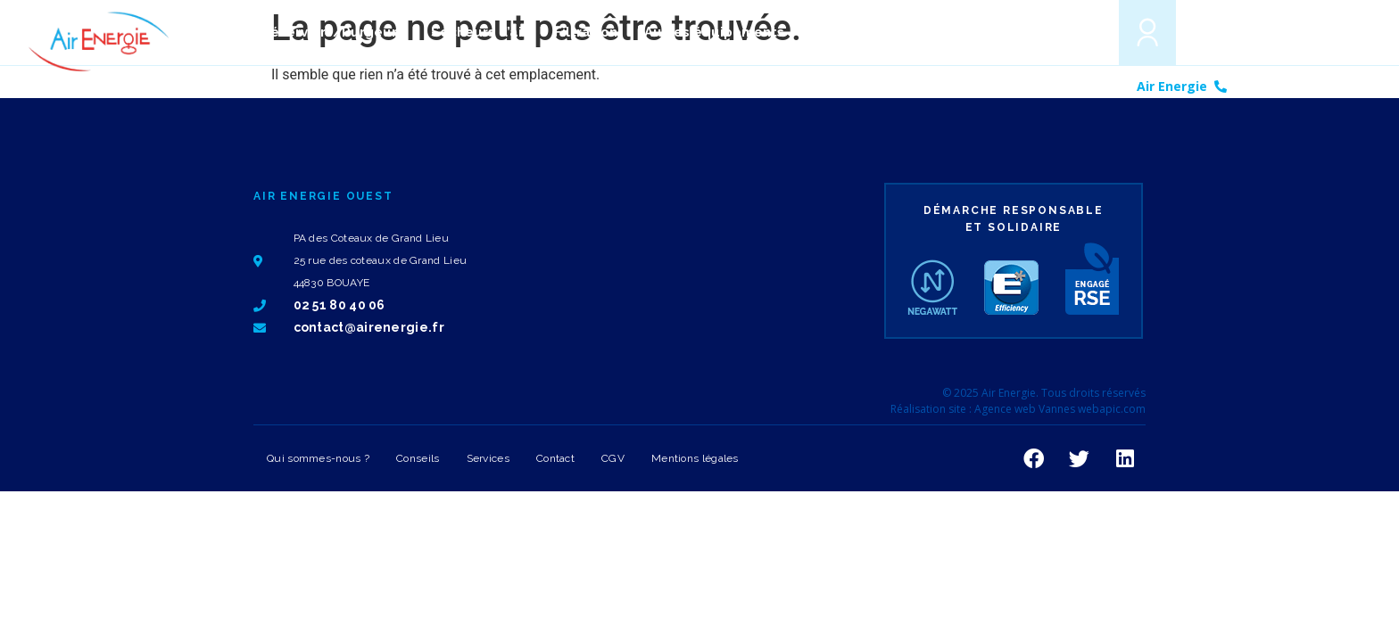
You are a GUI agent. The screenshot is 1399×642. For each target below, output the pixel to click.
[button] (1080, 32)
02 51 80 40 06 (1280, 86)
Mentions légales (695, 458)
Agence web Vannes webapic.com (1060, 408)
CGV (613, 458)
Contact (555, 458)
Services (488, 458)
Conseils (417, 458)
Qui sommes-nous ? (318, 458)
